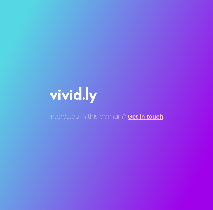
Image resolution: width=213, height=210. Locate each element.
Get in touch (145, 116)
